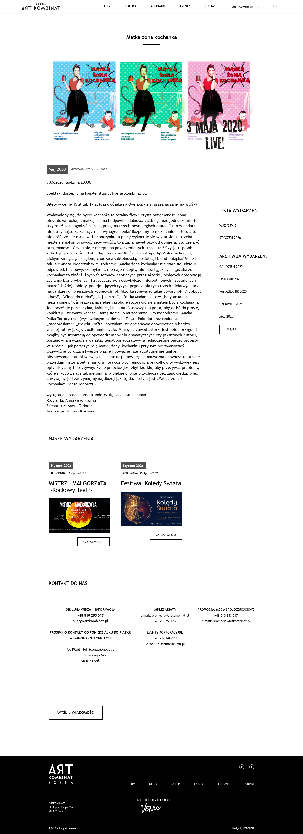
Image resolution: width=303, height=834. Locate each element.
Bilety (117, 6)
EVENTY (189, 6)
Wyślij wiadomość (74, 711)
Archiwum (164, 6)
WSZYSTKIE (227, 225)
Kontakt (212, 6)
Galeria (140, 6)
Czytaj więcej (95, 542)
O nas (132, 782)
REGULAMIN (223, 782)
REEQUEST (248, 826)
